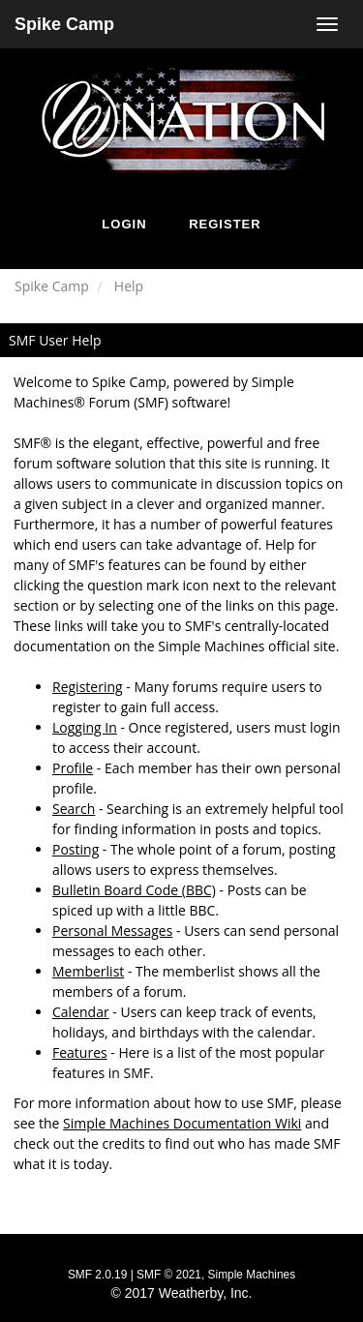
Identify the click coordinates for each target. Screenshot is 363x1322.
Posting (75, 849)
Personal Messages (112, 930)
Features (79, 1052)
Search (73, 808)
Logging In (84, 727)
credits (124, 1143)
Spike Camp (64, 24)
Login (124, 224)
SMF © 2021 (168, 1274)
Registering (87, 686)
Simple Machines (252, 1274)
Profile (72, 768)
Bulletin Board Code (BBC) (134, 890)
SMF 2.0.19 (97, 1274)
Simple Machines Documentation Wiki (182, 1123)
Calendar (80, 1012)
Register (224, 224)
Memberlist (88, 971)
